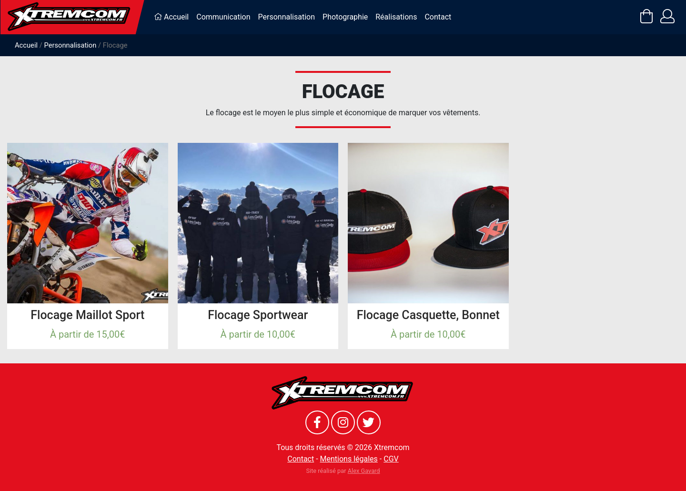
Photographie (345, 16)
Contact (437, 16)
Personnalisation (286, 16)
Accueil (171, 16)
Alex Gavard (364, 470)
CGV (391, 458)
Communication (223, 16)
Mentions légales (349, 458)
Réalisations (396, 16)
